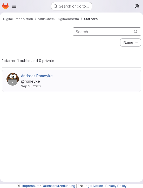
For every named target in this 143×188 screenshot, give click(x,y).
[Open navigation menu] (14, 6)
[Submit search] (136, 31)
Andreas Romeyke (37, 76)
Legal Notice (93, 186)
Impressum (30, 186)
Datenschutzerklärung (58, 186)
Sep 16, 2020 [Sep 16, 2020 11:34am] (31, 86)
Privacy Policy (116, 186)
